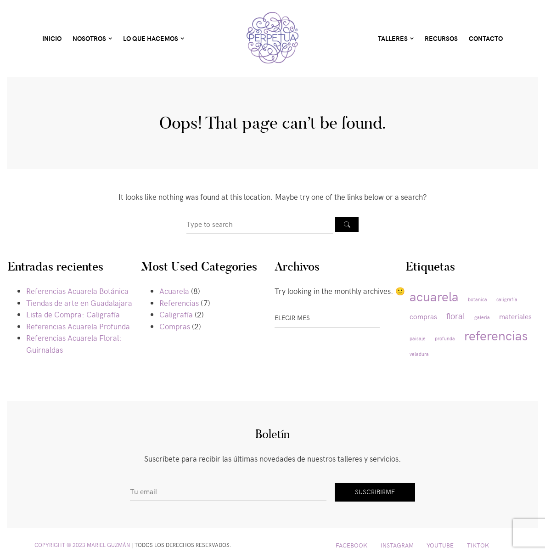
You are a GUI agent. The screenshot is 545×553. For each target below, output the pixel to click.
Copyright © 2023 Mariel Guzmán (82, 544)
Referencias (179, 302)
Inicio (52, 38)
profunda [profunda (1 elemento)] (445, 338)
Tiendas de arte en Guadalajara (79, 302)
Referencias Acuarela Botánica (77, 290)
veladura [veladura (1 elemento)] (419, 353)
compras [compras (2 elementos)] (423, 316)
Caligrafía (176, 314)
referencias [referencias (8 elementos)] (496, 335)
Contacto (486, 38)
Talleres (393, 38)
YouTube (440, 545)
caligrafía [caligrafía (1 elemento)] (506, 299)
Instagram (397, 545)
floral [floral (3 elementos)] (455, 316)
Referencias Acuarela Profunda (78, 326)
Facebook (351, 545)
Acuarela (174, 290)
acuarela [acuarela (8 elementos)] (434, 296)
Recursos (441, 38)
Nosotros (89, 38)
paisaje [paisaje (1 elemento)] (418, 338)
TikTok (478, 545)
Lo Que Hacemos (150, 38)
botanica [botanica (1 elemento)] (477, 299)
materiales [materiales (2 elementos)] (515, 316)
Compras (174, 326)
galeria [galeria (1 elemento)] (482, 317)
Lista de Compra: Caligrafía (73, 314)
